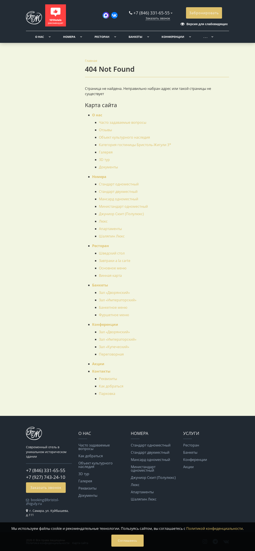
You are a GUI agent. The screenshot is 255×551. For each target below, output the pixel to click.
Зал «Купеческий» (114, 346)
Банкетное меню (113, 307)
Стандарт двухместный (118, 191)
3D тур (104, 159)
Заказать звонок (158, 18)
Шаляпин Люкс (112, 236)
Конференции (173, 37)
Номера (69, 37)
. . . (205, 37)
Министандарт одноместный (123, 206)
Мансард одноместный (118, 199)
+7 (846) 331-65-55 (151, 13)
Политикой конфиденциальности (214, 528)
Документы (108, 167)
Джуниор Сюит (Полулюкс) (121, 213)
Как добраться (111, 386)
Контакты (101, 371)
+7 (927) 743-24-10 (45, 477)
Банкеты (135, 37)
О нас (39, 37)
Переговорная (111, 354)
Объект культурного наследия (124, 137)
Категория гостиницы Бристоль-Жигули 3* (135, 144)
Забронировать (204, 12)
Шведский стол (112, 253)
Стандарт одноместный (119, 184)
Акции (98, 363)
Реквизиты (108, 378)
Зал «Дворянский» (114, 292)
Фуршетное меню (114, 314)
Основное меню (112, 268)
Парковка (107, 393)
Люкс (103, 221)
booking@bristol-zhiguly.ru (42, 501)
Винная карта (110, 275)
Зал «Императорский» (117, 300)
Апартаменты (110, 228)
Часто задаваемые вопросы (122, 122)
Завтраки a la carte (114, 260)
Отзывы (105, 129)
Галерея (106, 152)
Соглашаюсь (127, 540)
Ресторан (102, 37)
